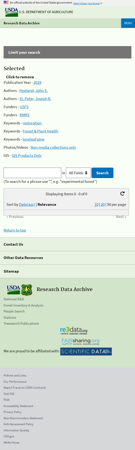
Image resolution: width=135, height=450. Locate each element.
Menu (128, 23)
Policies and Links (15, 375)
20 (103, 204)
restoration (32, 123)
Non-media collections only (53, 147)
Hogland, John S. (33, 90)
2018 (37, 82)
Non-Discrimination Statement (23, 418)
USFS (24, 106)
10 (96, 204)
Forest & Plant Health (40, 131)
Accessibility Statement (18, 406)
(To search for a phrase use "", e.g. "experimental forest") (50, 181)
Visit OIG (9, 394)
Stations (10, 317)
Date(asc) (27, 204)
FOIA (7, 400)
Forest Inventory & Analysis (23, 305)
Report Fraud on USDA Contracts (25, 388)
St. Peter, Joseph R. (35, 98)
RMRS (24, 114)
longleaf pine (33, 139)
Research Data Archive (22, 23)
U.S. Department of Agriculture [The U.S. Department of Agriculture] (39, 12)
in (76, 172)
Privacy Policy (13, 412)
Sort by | (31, 204)
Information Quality (16, 430)
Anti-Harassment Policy (19, 424)
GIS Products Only (27, 155)
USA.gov (9, 436)
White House (11, 442)
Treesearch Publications (21, 323)
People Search (14, 311)
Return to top (15, 230)
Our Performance (15, 382)
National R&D (14, 299)
